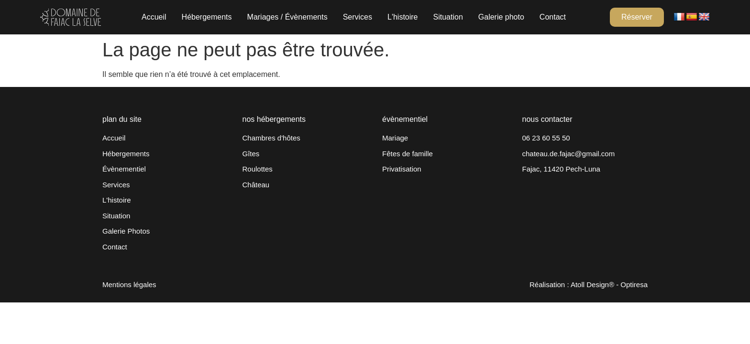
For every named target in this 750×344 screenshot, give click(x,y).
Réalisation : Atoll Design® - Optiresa (588, 284)
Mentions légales (129, 284)
